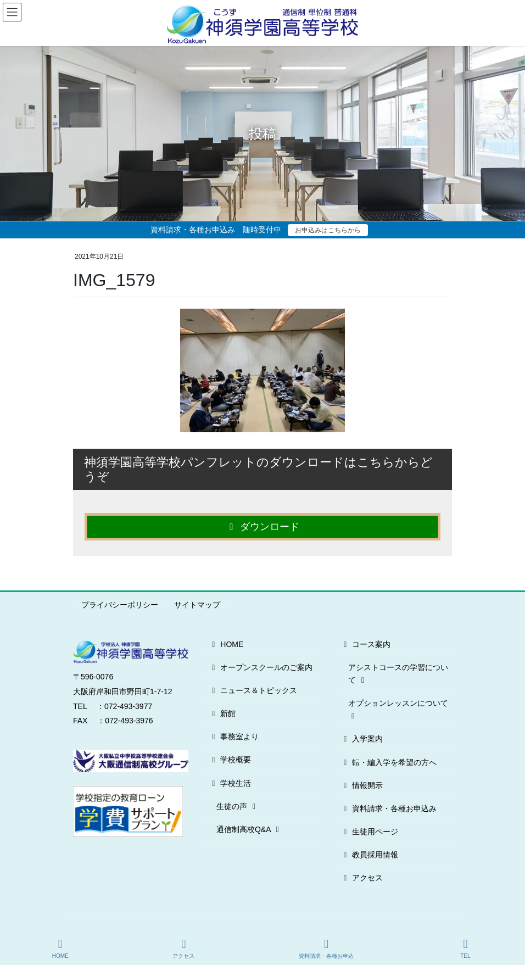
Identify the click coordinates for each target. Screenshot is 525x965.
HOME (226, 644)
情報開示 (361, 785)
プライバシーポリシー (119, 604)
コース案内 (365, 644)
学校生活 (230, 783)
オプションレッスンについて (398, 709)
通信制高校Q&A (249, 829)
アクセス (361, 877)
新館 (222, 713)
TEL (465, 948)
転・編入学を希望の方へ (388, 762)
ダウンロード (263, 526)
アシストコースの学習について (398, 673)
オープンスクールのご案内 (260, 667)
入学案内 (361, 738)
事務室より (234, 736)
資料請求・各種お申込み (388, 808)
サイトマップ (197, 604)
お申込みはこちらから (328, 230)
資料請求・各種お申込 (326, 948)
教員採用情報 (369, 854)
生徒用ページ (369, 831)
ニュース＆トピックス (253, 690)
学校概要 (230, 759)
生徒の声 (237, 806)
